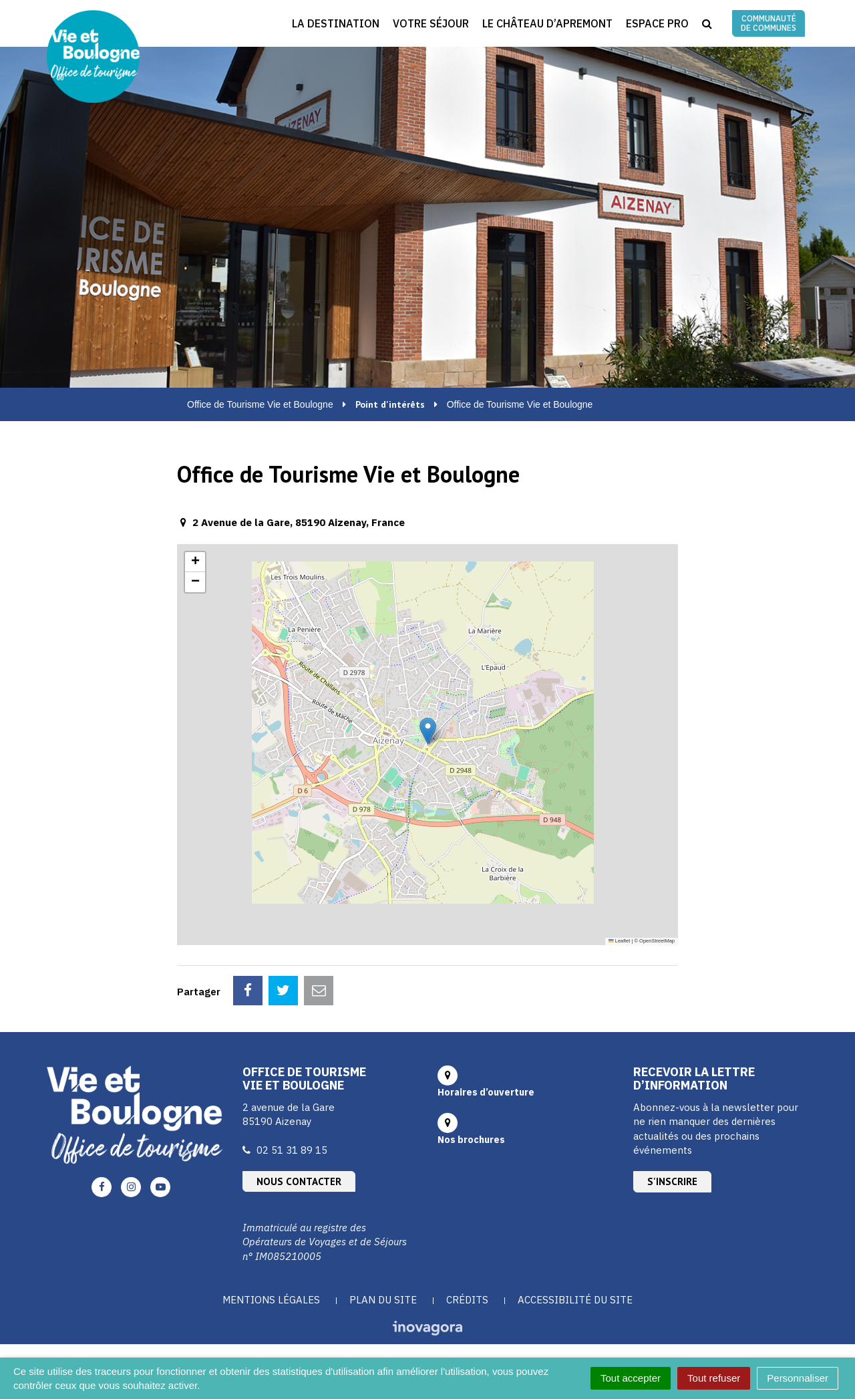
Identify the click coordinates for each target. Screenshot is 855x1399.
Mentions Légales (271, 1299)
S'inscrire (672, 1181)
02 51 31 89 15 (291, 1150)
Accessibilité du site (575, 1299)
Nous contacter (298, 1181)
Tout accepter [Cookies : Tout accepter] (631, 1378)
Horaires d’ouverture (486, 1092)
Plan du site (383, 1299)
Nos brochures (471, 1140)
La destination (335, 23)
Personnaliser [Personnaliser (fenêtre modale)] (797, 1378)
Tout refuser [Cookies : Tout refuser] (713, 1378)
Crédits (467, 1299)
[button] (427, 731)
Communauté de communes (768, 23)
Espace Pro (657, 23)
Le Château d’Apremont (547, 23)
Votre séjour (431, 23)
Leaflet (619, 941)
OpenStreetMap (657, 941)
